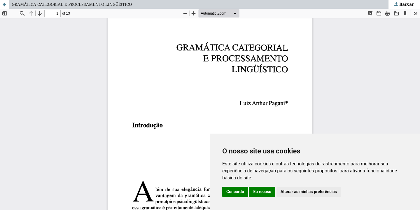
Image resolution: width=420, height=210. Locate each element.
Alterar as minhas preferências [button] (309, 191)
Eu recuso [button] (262, 191)
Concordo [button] (235, 191)
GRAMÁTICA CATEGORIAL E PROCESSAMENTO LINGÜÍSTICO (72, 4)
